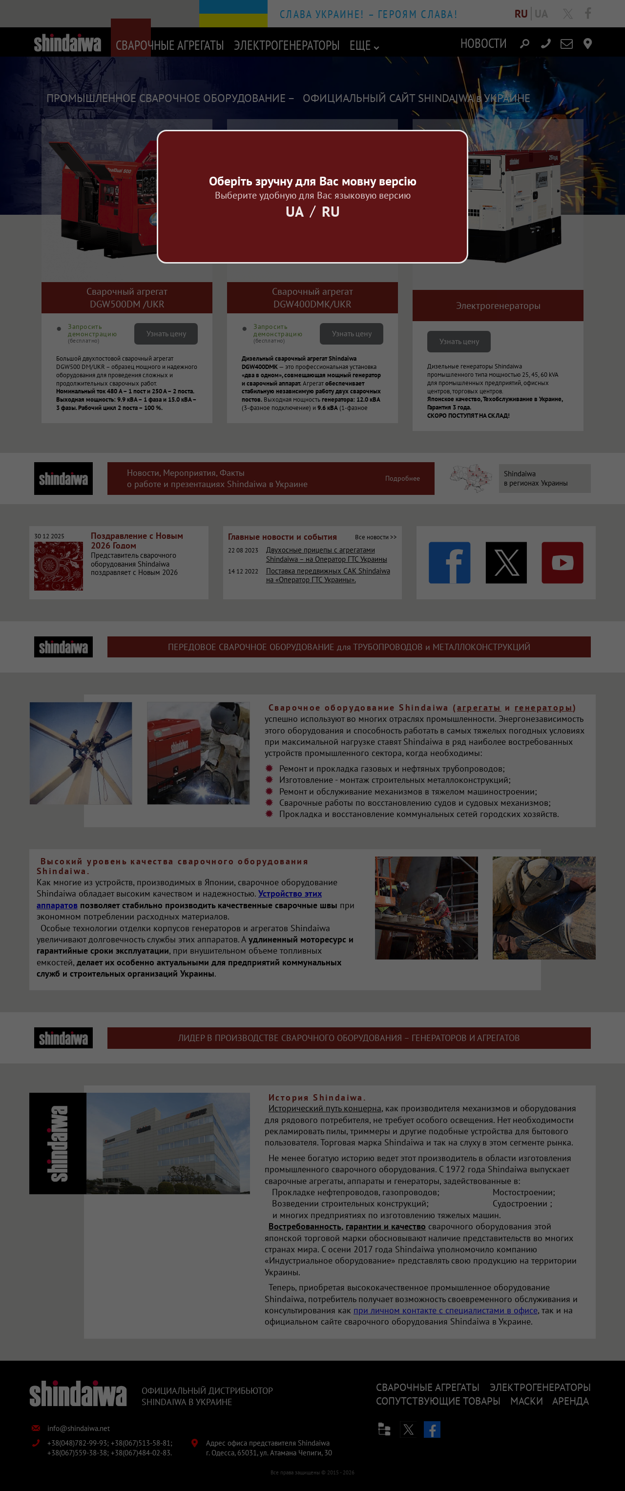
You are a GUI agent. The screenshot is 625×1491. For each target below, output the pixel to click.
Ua (295, 211)
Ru (331, 211)
